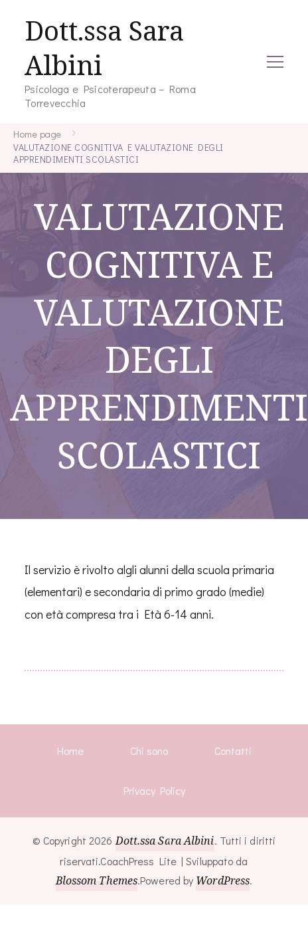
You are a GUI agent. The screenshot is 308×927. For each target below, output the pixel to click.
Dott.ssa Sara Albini (104, 47)
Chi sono (149, 751)
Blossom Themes (96, 880)
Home (70, 751)
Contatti (233, 751)
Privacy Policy (154, 790)
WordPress (223, 880)
